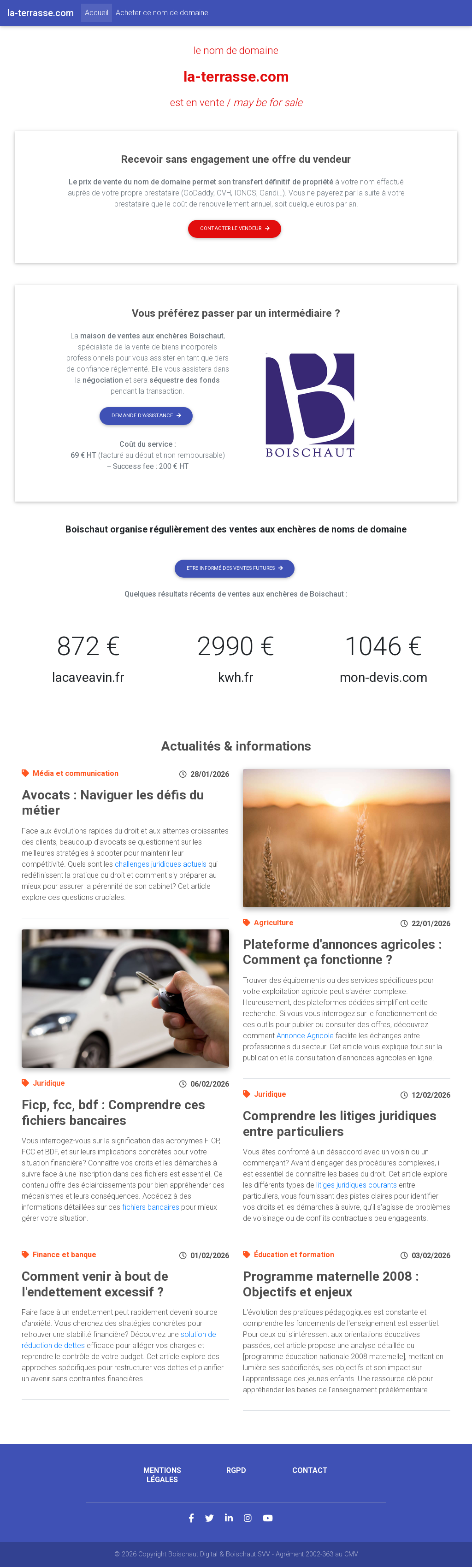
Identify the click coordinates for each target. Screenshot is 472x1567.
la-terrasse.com (236, 76)
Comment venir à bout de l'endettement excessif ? (95, 1284)
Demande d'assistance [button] (146, 416)
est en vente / (236, 102)
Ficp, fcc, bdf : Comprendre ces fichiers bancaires (113, 1112)
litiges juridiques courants (356, 1185)
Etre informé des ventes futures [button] (235, 568)
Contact (310, 1470)
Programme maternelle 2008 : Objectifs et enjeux (331, 1284)
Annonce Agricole (305, 1035)
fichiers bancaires (150, 1207)
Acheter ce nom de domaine (162, 12)
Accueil (98, 12)
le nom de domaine (236, 50)
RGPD (236, 1470)
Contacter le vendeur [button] (235, 228)
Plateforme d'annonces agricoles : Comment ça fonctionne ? (342, 952)
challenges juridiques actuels (160, 864)
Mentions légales (162, 1475)
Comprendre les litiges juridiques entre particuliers (340, 1123)
